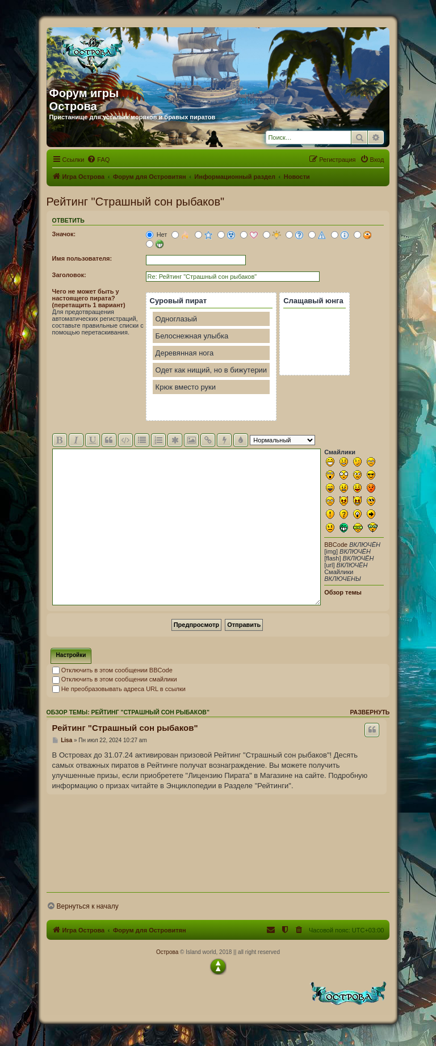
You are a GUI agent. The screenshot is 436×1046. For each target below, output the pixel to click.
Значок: (64, 234)
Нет (156, 234)
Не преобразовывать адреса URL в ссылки (119, 688)
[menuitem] (98, 159)
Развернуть (369, 712)
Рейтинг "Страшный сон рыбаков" (136, 201)
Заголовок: (69, 274)
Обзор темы (343, 592)
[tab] (71, 656)
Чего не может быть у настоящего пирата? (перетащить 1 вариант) (88, 298)
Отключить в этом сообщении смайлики (114, 679)
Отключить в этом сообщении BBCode (112, 670)
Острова (167, 952)
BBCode (335, 544)
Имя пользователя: (82, 258)
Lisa (66, 740)
